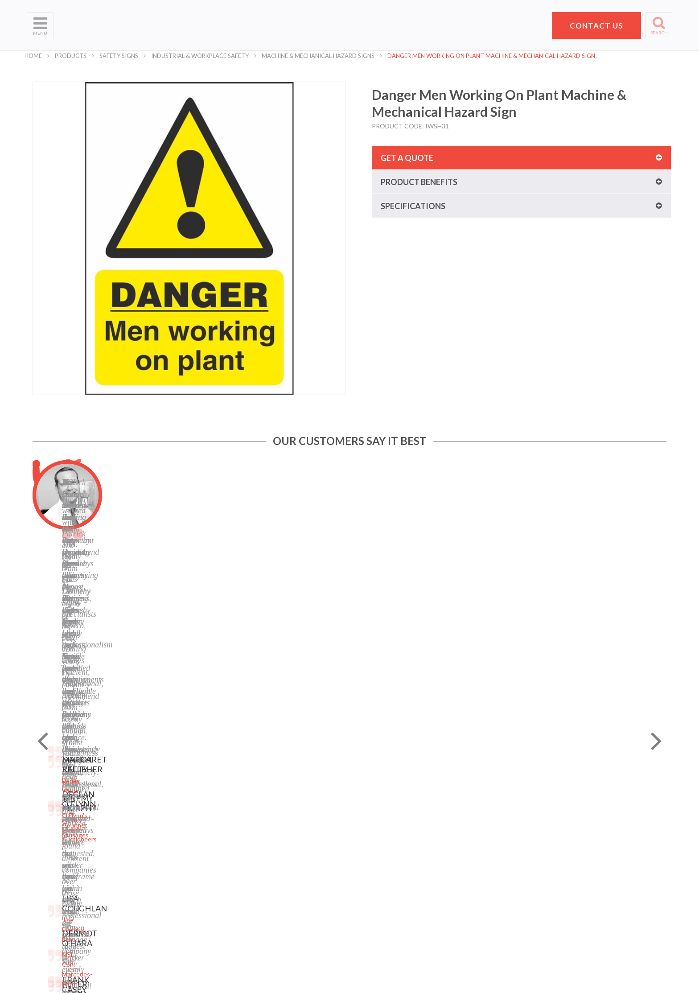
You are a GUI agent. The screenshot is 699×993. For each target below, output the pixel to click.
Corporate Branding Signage (175, 902)
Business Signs (157, 836)
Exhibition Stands (160, 925)
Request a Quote (51, 880)
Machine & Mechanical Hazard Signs (318, 55)
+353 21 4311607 (554, 886)
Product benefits (419, 182)
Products (70, 55)
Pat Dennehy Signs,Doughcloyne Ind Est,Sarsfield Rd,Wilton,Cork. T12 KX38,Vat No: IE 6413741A (558, 839)
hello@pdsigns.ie (553, 897)
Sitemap (256, 813)
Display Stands (156, 869)
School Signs (44, 891)
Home (33, 55)
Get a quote (407, 158)
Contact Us (43, 869)
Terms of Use (263, 836)
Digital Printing (156, 813)
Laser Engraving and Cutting (175, 824)
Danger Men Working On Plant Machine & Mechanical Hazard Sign (491, 55)
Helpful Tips (44, 858)
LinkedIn (257, 880)
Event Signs (152, 914)
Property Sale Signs (163, 891)
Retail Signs (152, 936)
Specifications (413, 206)
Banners (147, 847)
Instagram (259, 891)
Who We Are (45, 824)
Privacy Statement (270, 824)
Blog (251, 858)
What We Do (45, 836)
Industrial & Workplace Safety (200, 55)
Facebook (258, 869)
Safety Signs (118, 55)
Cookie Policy (263, 847)
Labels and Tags (158, 858)
